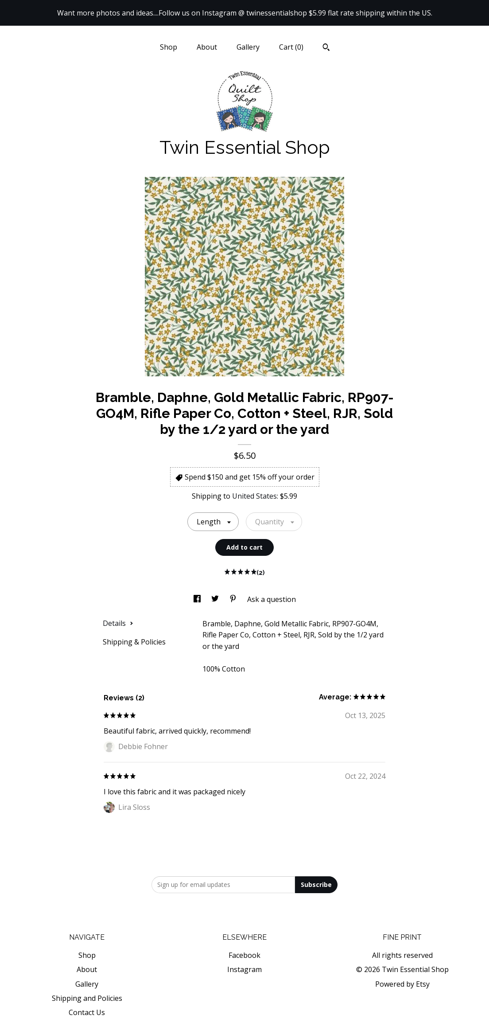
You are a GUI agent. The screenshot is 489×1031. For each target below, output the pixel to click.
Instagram (244, 969)
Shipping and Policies (87, 998)
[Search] (326, 48)
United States (254, 496)
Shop (168, 47)
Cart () (291, 47)
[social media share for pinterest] (233, 599)
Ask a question (271, 599)
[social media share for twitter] (216, 599)
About (207, 47)
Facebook (244, 955)
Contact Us (87, 1012)
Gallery (248, 47)
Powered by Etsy (402, 984)
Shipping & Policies (134, 642)
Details (118, 623)
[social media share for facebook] (198, 599)
